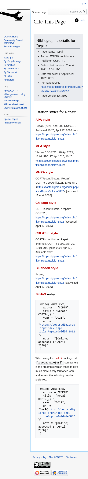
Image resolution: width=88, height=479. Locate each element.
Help (82, 20)
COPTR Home (11, 36)
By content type (11, 68)
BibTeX (40, 294)
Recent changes (12, 46)
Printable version (12, 122)
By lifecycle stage (12, 61)
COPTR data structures (15, 108)
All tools (8, 76)
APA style (42, 120)
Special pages (11, 119)
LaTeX (58, 358)
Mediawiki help (11, 100)
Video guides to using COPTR (14, 95)
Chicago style (45, 203)
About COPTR (11, 90)
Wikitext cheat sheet (14, 104)
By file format (10, 72)
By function (9, 65)
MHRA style (44, 172)
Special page (39, 12)
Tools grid (8, 57)
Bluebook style (46, 268)
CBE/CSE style (46, 233)
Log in (82, 3)
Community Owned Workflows (13, 41)
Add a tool (9, 79)
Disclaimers (71, 457)
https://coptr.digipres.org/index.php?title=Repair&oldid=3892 (56, 328)
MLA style (42, 146)
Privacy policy (39, 457)
